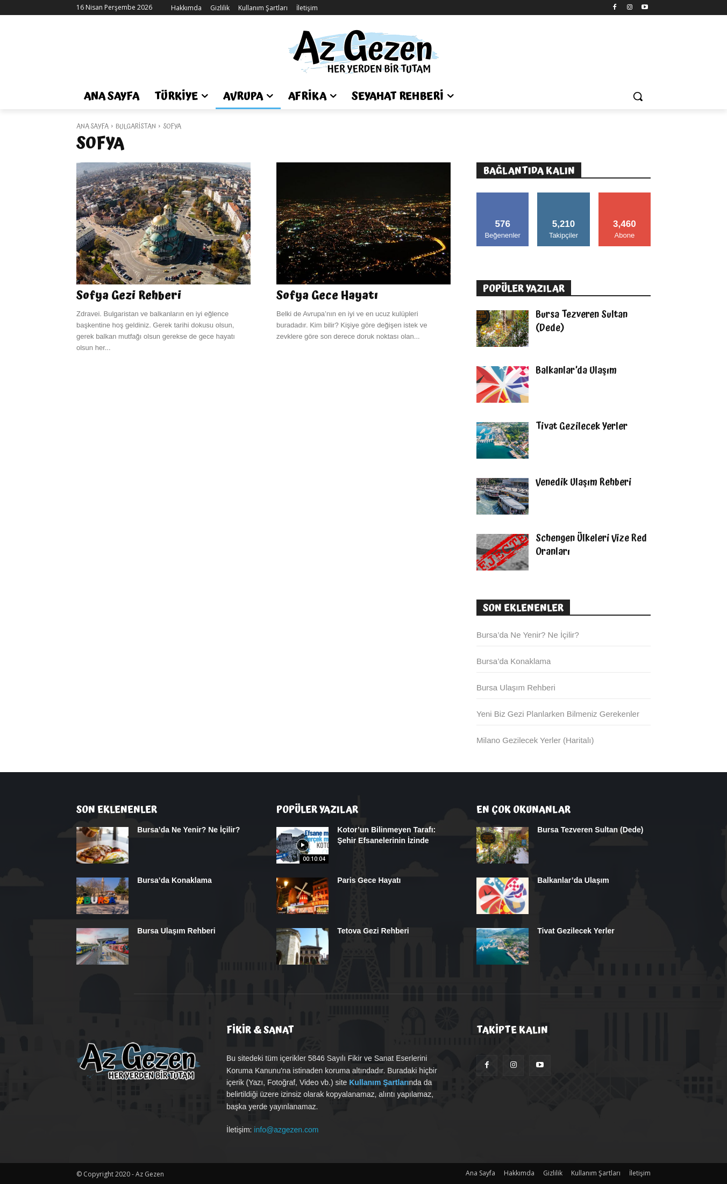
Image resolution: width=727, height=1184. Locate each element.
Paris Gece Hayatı (369, 880)
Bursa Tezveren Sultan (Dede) (582, 321)
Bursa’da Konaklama (513, 661)
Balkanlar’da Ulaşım (576, 370)
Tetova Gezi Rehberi (373, 930)
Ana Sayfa (92, 126)
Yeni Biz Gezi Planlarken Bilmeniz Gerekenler (557, 713)
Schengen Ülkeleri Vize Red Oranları (591, 545)
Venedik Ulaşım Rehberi (583, 482)
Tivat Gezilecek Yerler (582, 426)
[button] (638, 96)
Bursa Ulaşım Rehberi (515, 687)
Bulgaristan (136, 126)
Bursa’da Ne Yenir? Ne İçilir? (527, 634)
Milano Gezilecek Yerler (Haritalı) (535, 740)
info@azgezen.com (286, 1129)
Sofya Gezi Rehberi (128, 296)
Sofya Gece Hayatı (327, 296)
